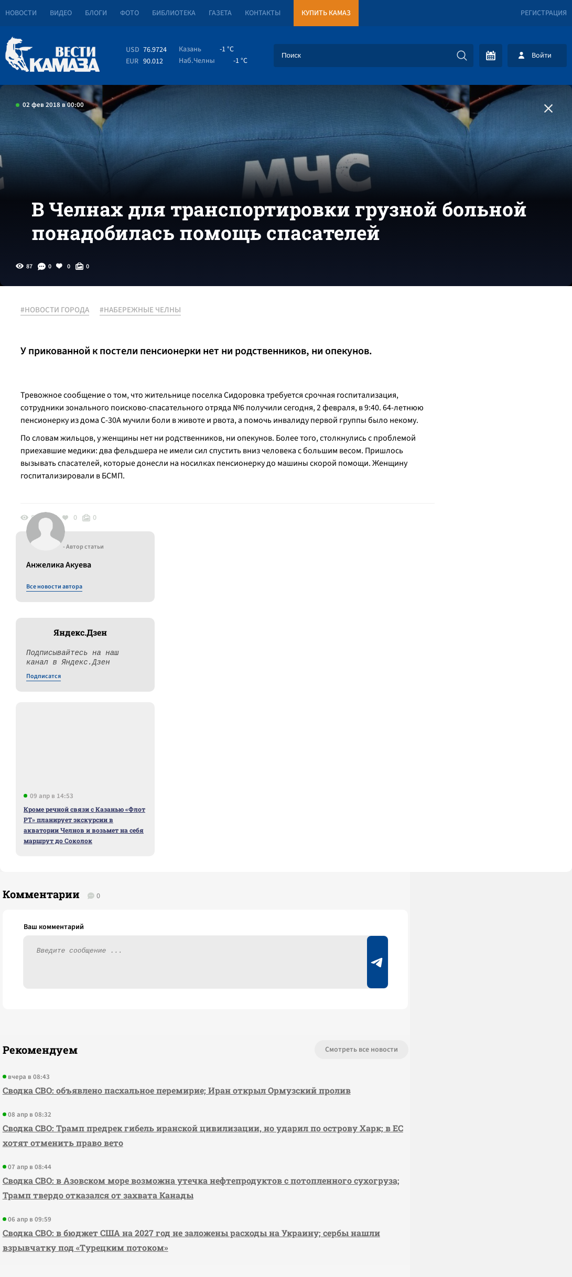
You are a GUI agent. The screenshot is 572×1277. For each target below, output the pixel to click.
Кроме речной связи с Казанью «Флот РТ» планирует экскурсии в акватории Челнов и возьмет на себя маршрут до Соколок (486, 595)
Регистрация (544, 13)
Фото (129, 13)
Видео (61, 13)
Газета (220, 13)
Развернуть (286, 1207)
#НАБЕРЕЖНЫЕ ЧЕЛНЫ (146, 345)
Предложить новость (468, 865)
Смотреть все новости (289, 830)
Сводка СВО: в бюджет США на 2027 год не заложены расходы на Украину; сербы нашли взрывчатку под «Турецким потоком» (159, 1036)
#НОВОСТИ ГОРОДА (60, 345)
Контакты (262, 13)
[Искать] (461, 55)
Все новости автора (456, 357)
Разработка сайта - (532, 1247)
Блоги (96, 13)
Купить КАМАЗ (326, 13)
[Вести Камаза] (52, 55)
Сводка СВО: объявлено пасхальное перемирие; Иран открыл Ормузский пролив (157, 878)
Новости (21, 13)
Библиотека (174, 13)
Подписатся (445, 446)
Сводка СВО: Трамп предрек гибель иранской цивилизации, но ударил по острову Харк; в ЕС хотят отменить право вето (159, 931)
